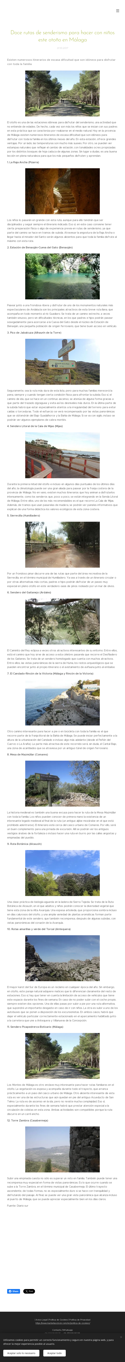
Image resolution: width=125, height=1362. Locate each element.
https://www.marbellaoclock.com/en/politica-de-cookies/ (62, 1323)
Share (13, 1291)
